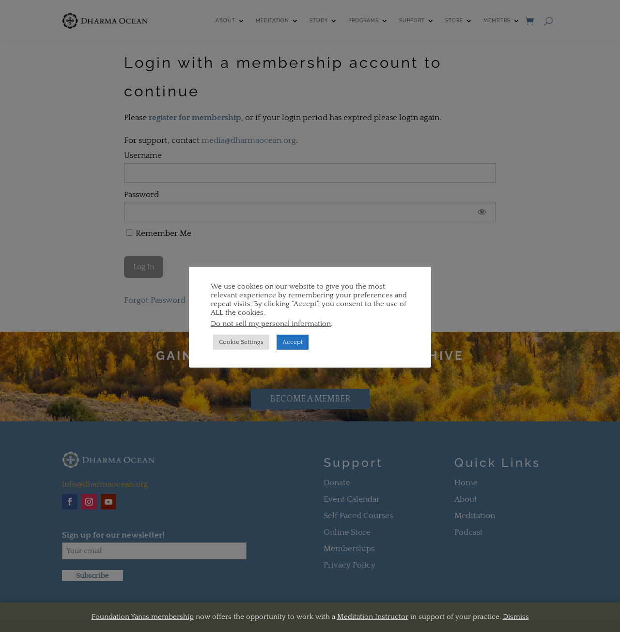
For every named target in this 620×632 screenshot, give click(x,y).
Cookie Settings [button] (241, 342)
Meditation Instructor (372, 617)
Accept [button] (292, 342)
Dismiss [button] (516, 617)
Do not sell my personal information (271, 324)
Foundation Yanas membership (143, 617)
